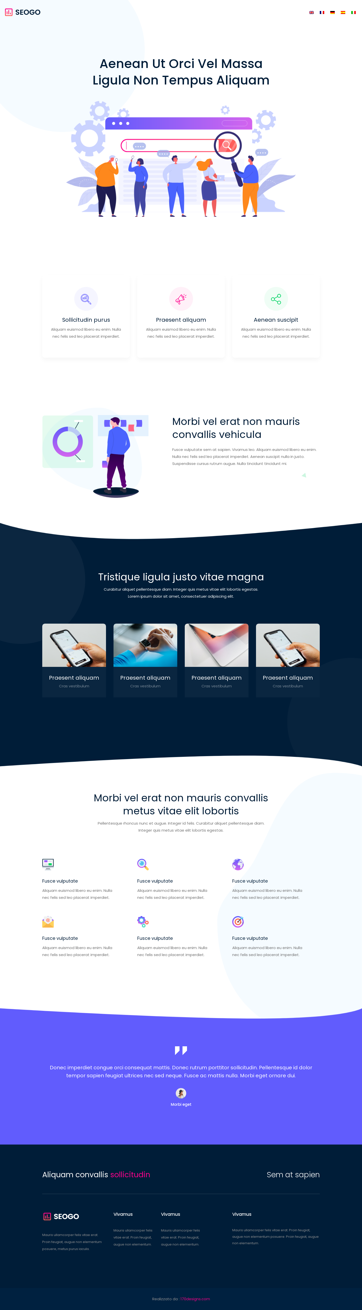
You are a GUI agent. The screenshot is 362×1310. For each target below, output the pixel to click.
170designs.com (195, 1299)
